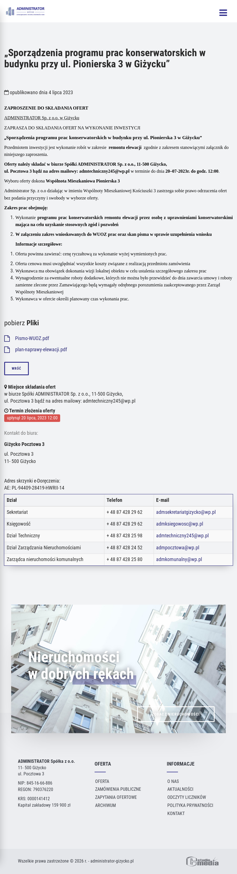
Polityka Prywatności (190, 805)
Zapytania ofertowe (116, 797)
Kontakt (176, 813)
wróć (16, 368)
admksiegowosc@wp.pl (179, 524)
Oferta (102, 781)
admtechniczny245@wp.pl (182, 535)
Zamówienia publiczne (118, 789)
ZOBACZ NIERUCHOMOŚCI (176, 727)
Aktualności (180, 789)
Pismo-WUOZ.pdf (26, 338)
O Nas (173, 781)
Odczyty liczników (186, 797)
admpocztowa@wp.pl (177, 547)
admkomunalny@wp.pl (179, 559)
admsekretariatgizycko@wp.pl (186, 512)
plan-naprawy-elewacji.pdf (35, 349)
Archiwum (105, 805)
